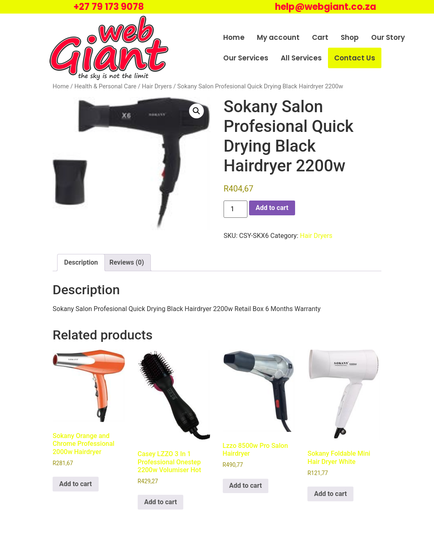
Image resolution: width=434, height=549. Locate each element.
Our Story (388, 37)
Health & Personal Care (105, 86)
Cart (320, 37)
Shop (350, 37)
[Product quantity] (235, 209)
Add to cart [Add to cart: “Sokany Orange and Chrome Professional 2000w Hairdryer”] (75, 484)
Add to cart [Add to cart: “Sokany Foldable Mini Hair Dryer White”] (330, 494)
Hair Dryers (157, 86)
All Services (301, 58)
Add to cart (272, 208)
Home (234, 37)
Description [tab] (81, 262)
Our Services (245, 58)
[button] (196, 111)
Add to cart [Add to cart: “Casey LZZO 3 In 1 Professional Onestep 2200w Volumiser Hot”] (160, 502)
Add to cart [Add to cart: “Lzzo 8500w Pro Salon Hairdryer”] (245, 485)
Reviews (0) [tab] (126, 262)
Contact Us (354, 58)
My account (278, 37)
